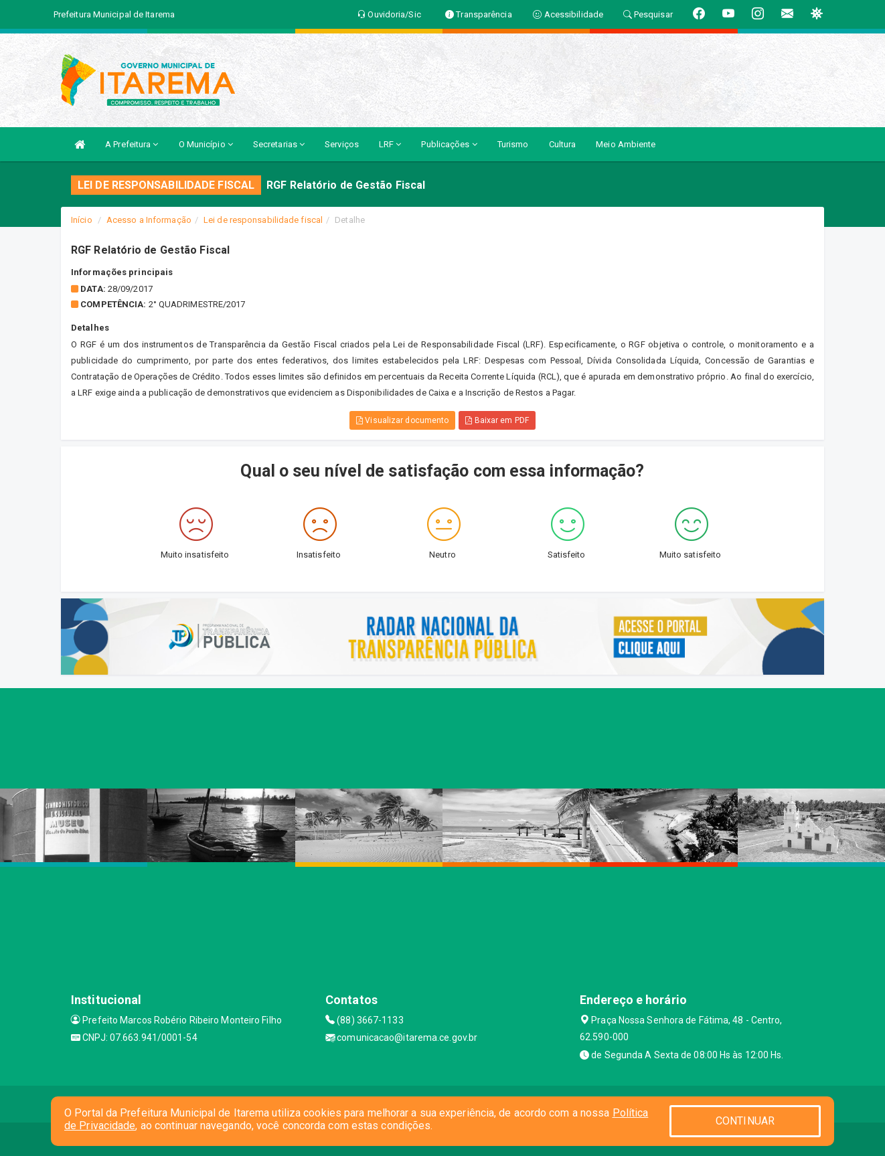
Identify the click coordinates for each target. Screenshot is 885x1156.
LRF (390, 144)
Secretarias (279, 144)
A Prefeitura (131, 144)
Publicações (449, 144)
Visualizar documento (402, 420)
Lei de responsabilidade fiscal (263, 220)
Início (81, 220)
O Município (206, 144)
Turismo (513, 144)
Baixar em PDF (497, 420)
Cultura (562, 144)
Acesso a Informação (148, 220)
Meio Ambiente (625, 144)
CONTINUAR (745, 1120)
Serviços (342, 144)
